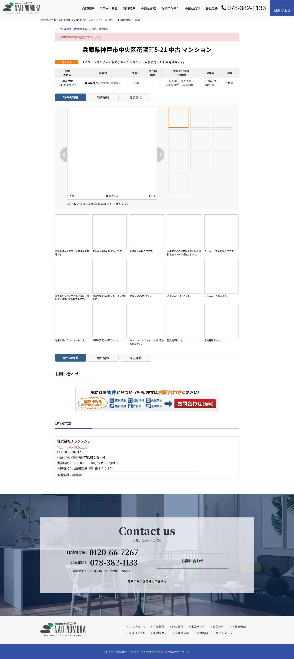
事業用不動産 (109, 8)
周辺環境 (136, 97)
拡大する (112, 196)
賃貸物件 (129, 8)
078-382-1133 (243, 7)
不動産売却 (192, 8)
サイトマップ (224, 633)
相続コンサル (170, 8)
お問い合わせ (195, 403)
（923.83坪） (188, 85)
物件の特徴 (70, 97)
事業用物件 (198, 627)
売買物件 (88, 8)
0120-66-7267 (113, 552)
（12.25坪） (186, 81)
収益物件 (177, 627)
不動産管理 (148, 8)
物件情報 (103, 97)
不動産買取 (182, 633)
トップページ (137, 627)
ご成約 (229, 83)
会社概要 (212, 8)
